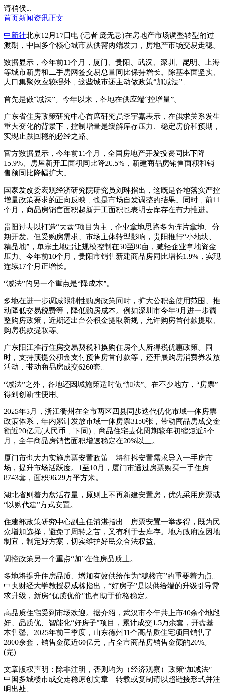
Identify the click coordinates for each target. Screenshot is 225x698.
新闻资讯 (34, 18)
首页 (11, 18)
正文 (56, 18)
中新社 (15, 35)
